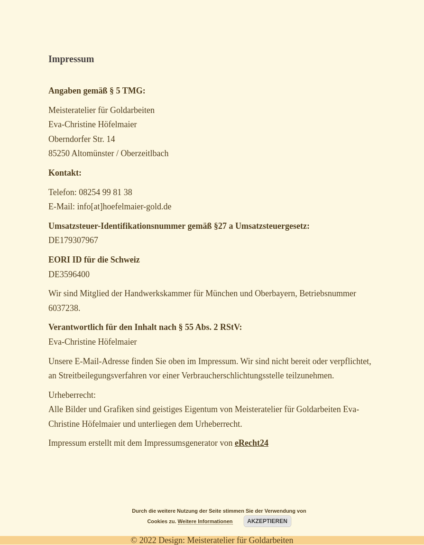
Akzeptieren (267, 521)
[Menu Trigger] (395, 26)
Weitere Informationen (205, 521)
